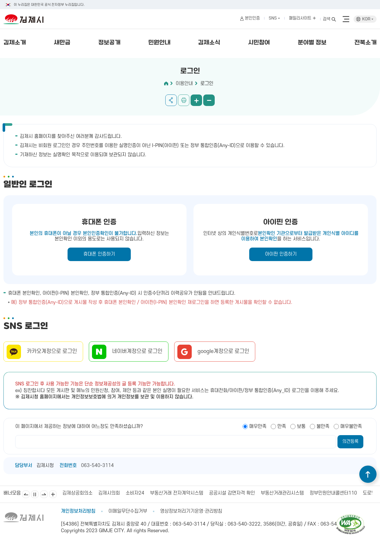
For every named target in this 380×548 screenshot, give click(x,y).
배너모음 (53, 494)
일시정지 (35, 494)
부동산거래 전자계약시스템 (176, 493)
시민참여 (259, 42)
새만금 (62, 42)
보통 (301, 426)
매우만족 (257, 426)
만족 (281, 426)
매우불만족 (351, 426)
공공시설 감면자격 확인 (232, 493)
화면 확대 (196, 100)
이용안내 (184, 83)
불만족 (322, 426)
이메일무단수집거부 (127, 511)
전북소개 (365, 42)
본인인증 (252, 18)
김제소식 (209, 42)
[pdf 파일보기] (350, 517)
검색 (326, 19)
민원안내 (159, 42)
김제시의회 (109, 493)
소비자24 (135, 493)
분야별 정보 (312, 42)
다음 (44, 494)
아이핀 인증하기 (281, 254)
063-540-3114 (97, 465)
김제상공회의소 (77, 493)
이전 (26, 494)
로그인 (206, 83)
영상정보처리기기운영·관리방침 (191, 511)
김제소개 (14, 42)
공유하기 (171, 100)
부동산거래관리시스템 (282, 493)
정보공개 (109, 42)
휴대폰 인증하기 (99, 254)
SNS (274, 18)
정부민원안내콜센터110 (333, 493)
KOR (367, 19)
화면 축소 (209, 100)
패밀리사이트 (302, 18)
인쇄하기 (183, 100)
